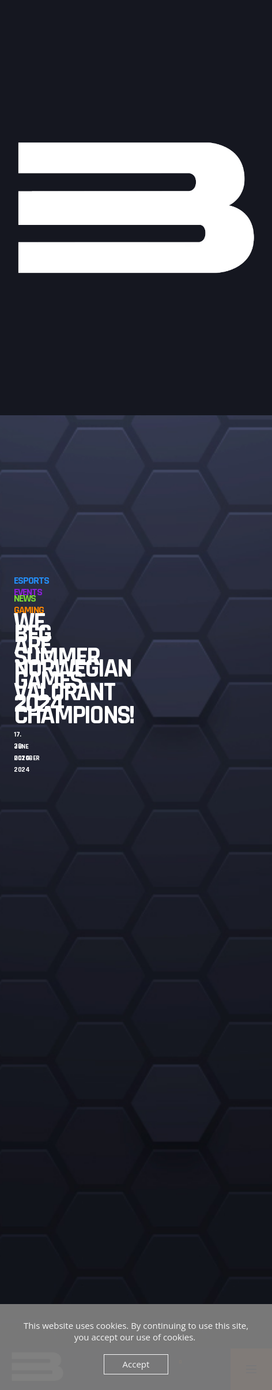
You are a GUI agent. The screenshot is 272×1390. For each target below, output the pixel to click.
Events (28, 592)
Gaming (29, 610)
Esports (31, 580)
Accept (136, 1364)
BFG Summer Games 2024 (56, 669)
